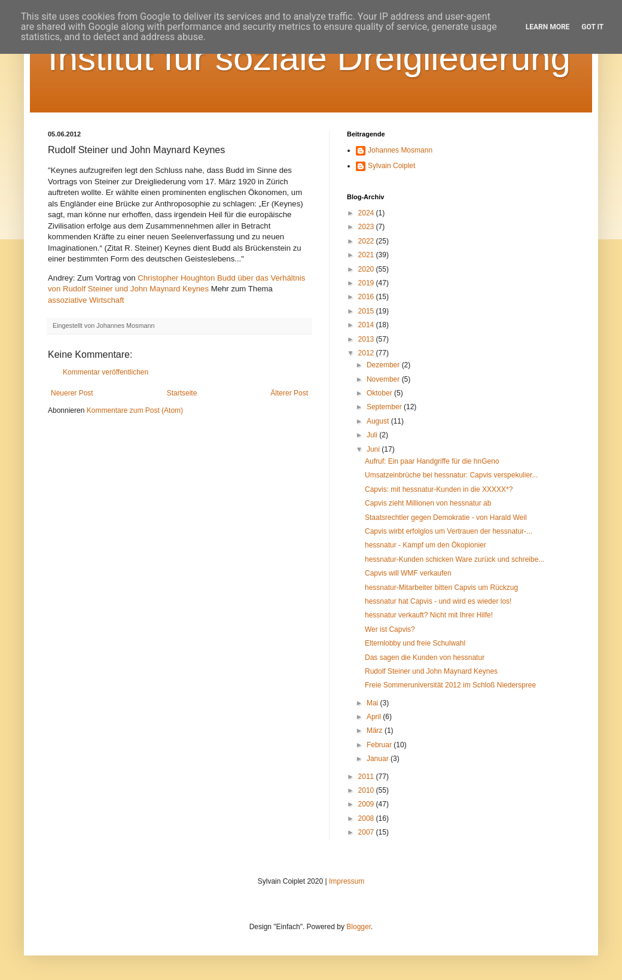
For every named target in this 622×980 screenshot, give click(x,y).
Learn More (548, 27)
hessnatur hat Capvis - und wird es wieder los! (438, 601)
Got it (592, 27)
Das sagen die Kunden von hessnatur (424, 657)
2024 (367, 213)
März (376, 730)
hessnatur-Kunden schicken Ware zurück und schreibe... (454, 559)
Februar (380, 745)
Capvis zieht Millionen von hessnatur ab (428, 503)
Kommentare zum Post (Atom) (135, 410)
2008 (367, 818)
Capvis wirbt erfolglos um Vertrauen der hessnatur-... (448, 531)
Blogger (358, 927)
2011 (367, 776)
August (379, 421)
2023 (367, 227)
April (375, 717)
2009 (367, 804)
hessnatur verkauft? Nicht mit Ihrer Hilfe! (429, 615)
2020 (367, 269)
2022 (367, 241)
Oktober (380, 393)
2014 (367, 325)
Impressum (346, 881)
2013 (367, 339)
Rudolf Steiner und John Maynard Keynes (431, 671)
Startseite (182, 393)
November (384, 379)
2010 (367, 790)
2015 (367, 311)
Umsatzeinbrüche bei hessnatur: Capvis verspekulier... (451, 475)
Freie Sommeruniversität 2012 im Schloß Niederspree (450, 685)
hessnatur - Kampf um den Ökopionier (425, 545)
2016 (367, 297)
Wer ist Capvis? (390, 629)
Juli (373, 435)
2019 (367, 283)
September (385, 407)
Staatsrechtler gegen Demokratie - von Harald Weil (446, 517)
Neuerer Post (72, 393)
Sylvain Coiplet (391, 166)
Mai (373, 703)
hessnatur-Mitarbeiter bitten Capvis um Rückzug (441, 587)
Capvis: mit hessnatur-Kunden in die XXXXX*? (439, 489)
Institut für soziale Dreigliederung (309, 58)
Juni (374, 449)
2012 (367, 353)
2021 (367, 255)
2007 (367, 832)
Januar (379, 758)
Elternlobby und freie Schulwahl (415, 643)
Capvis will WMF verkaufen (408, 573)
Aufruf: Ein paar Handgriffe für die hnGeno (432, 461)
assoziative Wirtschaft (86, 300)
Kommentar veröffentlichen (105, 372)
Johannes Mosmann (400, 150)
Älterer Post (289, 393)
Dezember (384, 365)
